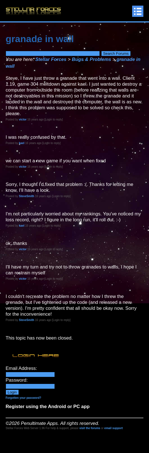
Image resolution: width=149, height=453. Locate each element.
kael (21, 143)
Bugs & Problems (91, 59)
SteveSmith (26, 196)
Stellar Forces (50, 59)
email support (113, 428)
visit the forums (89, 428)
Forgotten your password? (23, 397)
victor (22, 119)
